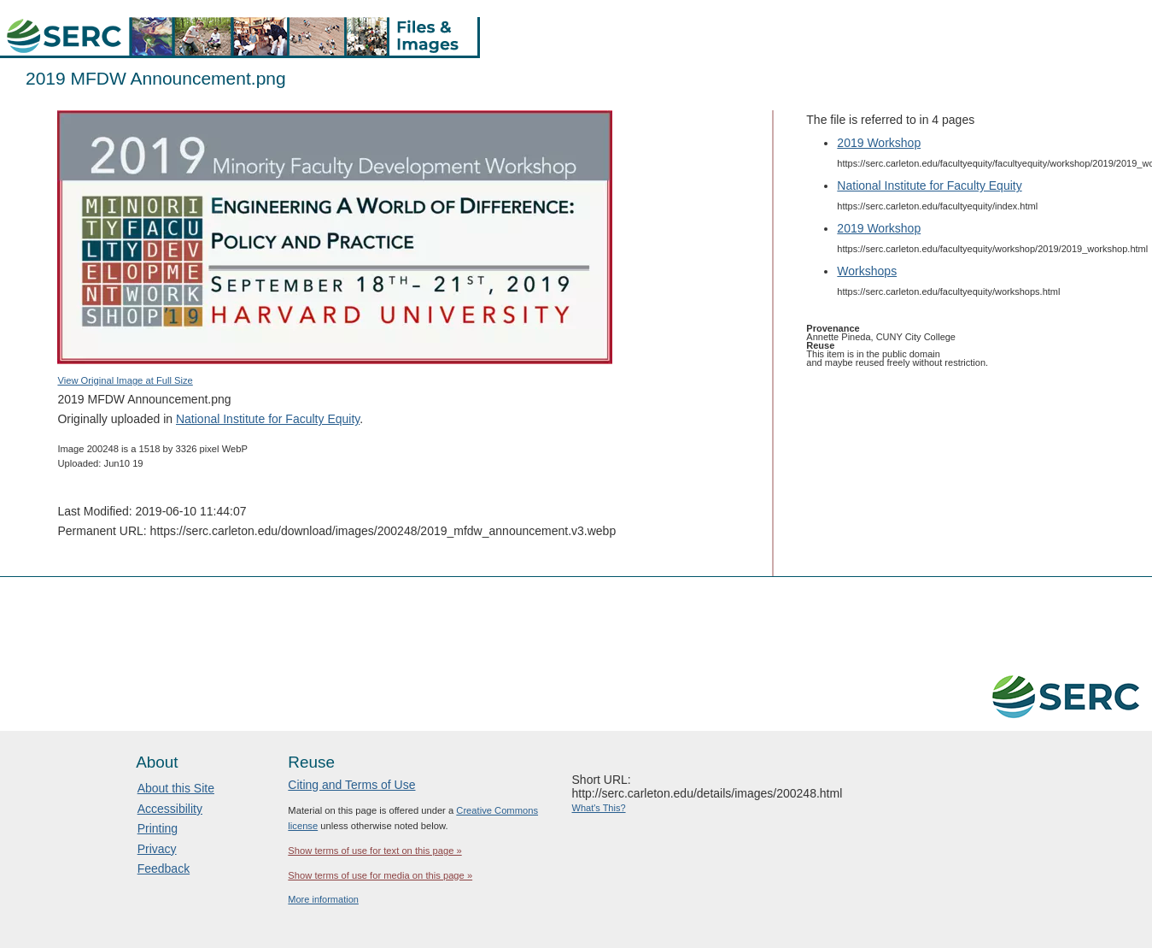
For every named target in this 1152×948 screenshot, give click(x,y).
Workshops (867, 271)
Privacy (157, 849)
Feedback (163, 868)
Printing (157, 828)
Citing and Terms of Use (351, 785)
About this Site (175, 788)
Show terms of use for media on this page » (380, 875)
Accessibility (169, 809)
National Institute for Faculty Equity (268, 419)
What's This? (599, 808)
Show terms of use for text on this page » (374, 850)
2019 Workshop (879, 143)
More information (323, 899)
